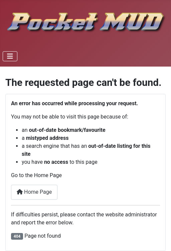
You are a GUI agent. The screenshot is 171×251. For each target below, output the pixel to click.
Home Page (34, 192)
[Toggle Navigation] (10, 56)
